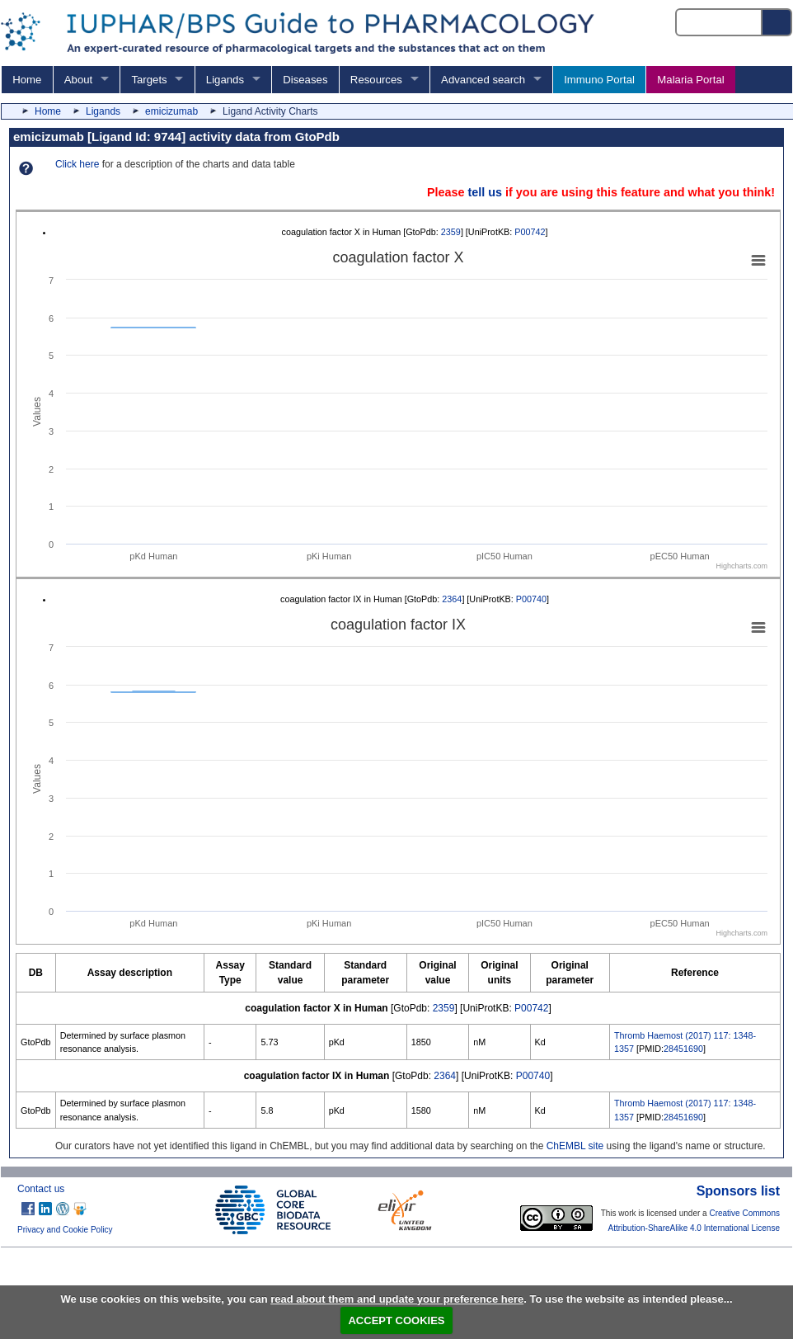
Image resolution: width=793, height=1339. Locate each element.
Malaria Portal (690, 79)
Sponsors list (738, 1191)
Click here (77, 164)
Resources (376, 79)
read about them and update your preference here (396, 1299)
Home (26, 79)
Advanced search (483, 79)
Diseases (305, 79)
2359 (451, 232)
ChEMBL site (575, 1146)
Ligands (225, 79)
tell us (484, 192)
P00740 (531, 599)
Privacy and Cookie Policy (65, 1229)
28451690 (683, 1049)
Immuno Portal (599, 79)
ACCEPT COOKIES (396, 1320)
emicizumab (171, 111)
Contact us (40, 1189)
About (78, 79)
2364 (452, 599)
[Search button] (777, 22)
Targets (149, 79)
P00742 (529, 232)
